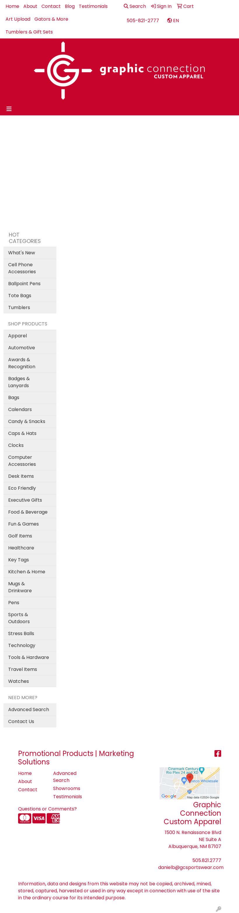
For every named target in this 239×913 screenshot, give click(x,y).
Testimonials (93, 6)
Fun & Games (23, 524)
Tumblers (19, 307)
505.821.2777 (206, 860)
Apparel (17, 335)
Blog (70, 6)
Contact (51, 6)
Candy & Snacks (26, 421)
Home (12, 6)
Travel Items (22, 669)
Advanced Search (28, 709)
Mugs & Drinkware (20, 587)
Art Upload (18, 19)
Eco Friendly (22, 488)
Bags (13, 397)
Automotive (21, 347)
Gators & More (51, 19)
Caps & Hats (22, 433)
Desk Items (21, 476)
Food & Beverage (28, 512)
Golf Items (20, 536)
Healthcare (21, 547)
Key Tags (18, 559)
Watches (18, 681)
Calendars (20, 409)
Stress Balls (21, 633)
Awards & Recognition (21, 363)
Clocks (16, 445)
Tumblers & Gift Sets (29, 32)
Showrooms (66, 788)
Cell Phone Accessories (22, 268)
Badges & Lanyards (19, 382)
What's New (21, 252)
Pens (13, 602)
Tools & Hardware (28, 657)
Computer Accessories (22, 461)
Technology (21, 645)
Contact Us (21, 721)
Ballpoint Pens (24, 283)
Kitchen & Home (26, 571)
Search (135, 6)
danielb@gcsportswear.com (191, 867)
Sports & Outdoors (19, 618)
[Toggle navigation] (9, 109)
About (30, 6)
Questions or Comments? (47, 809)
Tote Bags (19, 295)
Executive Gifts (25, 500)
